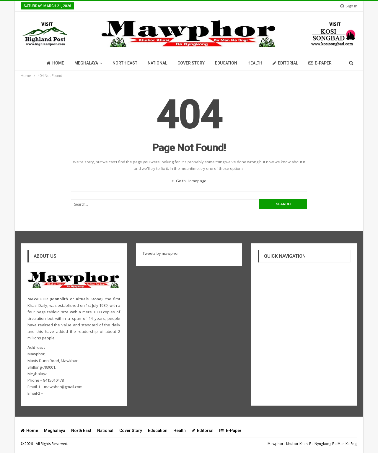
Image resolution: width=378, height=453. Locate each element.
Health (254, 63)
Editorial (285, 63)
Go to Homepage (189, 180)
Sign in (348, 6)
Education (226, 63)
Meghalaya (86, 63)
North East (125, 63)
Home (55, 63)
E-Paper (320, 63)
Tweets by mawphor (161, 253)
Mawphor (276, 443)
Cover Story (191, 63)
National (157, 63)
